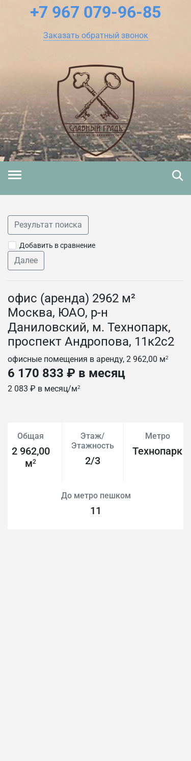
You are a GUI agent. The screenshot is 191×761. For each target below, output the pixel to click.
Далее (26, 260)
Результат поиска (48, 225)
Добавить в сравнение (57, 245)
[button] (95, 36)
